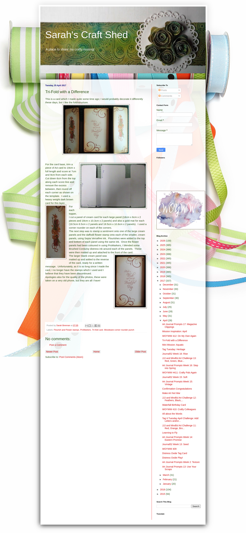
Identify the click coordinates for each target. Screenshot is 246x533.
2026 (163, 240)
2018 (163, 276)
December (168, 284)
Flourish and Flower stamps (66, 330)
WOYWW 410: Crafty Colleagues (179, 409)
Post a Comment (57, 345)
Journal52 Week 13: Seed (175, 444)
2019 (163, 272)
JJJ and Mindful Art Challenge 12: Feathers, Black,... (179, 399)
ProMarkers (85, 330)
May (165, 316)
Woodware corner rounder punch (119, 330)
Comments (165, 96)
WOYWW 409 (169, 449)
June (165, 311)
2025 (163, 245)
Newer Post (52, 351)
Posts (162, 90)
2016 (163, 489)
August (166, 302)
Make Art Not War (171, 393)
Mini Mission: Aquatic (173, 344)
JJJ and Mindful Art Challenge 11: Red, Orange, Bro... (179, 427)
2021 (163, 263)
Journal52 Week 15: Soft (174, 377)
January (167, 484)
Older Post (140, 351)
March (166, 475)
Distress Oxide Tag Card (174, 453)
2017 (163, 280)
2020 (163, 267)
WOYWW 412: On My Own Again (179, 336)
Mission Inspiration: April (174, 331)
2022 (163, 258)
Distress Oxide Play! (172, 457)
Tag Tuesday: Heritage (173, 349)
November (168, 289)
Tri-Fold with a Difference (175, 340)
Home (96, 351)
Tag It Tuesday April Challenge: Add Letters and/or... (180, 419)
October (167, 293)
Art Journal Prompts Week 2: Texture (181, 462)
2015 (163, 494)
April (165, 320)
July (165, 307)
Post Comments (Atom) (71, 357)
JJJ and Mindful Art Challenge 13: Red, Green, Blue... (179, 359)
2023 (163, 254)
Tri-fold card (97, 330)
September (169, 298)
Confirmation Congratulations (177, 388)
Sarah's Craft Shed (86, 34)
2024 (163, 249)
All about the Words (172, 413)
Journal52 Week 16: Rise (175, 353)
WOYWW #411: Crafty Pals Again (179, 372)
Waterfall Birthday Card (174, 405)
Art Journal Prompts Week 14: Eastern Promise (177, 438)
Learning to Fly (169, 432)
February (168, 479)
